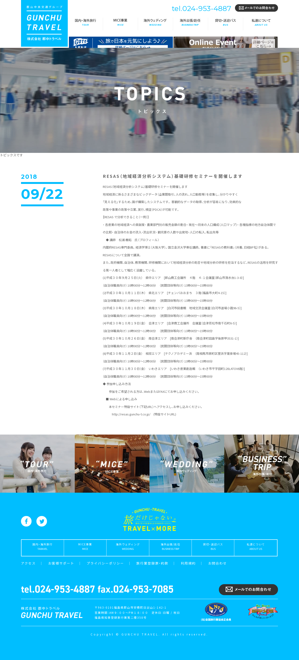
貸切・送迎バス (225, 24)
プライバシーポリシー (105, 563)
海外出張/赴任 (190, 24)
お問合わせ (217, 563)
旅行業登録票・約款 (152, 563)
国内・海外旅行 (85, 24)
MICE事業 (120, 24)
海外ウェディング (155, 24)
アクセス (28, 563)
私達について (260, 24)
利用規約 (188, 563)
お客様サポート (61, 563)
